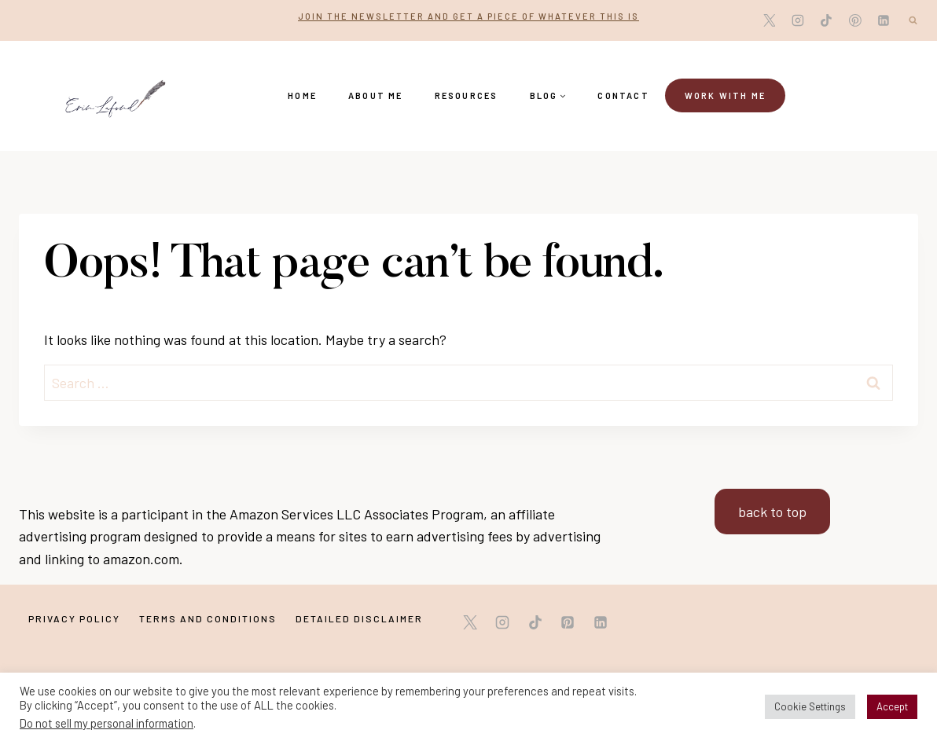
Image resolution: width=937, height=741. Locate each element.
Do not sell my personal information (106, 723)
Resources (466, 95)
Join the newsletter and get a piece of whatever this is (468, 16)
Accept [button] (892, 706)
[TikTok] (826, 20)
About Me (375, 95)
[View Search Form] (912, 20)
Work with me (725, 95)
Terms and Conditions (208, 618)
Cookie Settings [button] (810, 706)
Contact (623, 95)
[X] (769, 20)
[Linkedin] (883, 20)
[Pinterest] (855, 20)
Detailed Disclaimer (359, 618)
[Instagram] (797, 20)
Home (302, 95)
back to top (772, 511)
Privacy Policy (74, 618)
